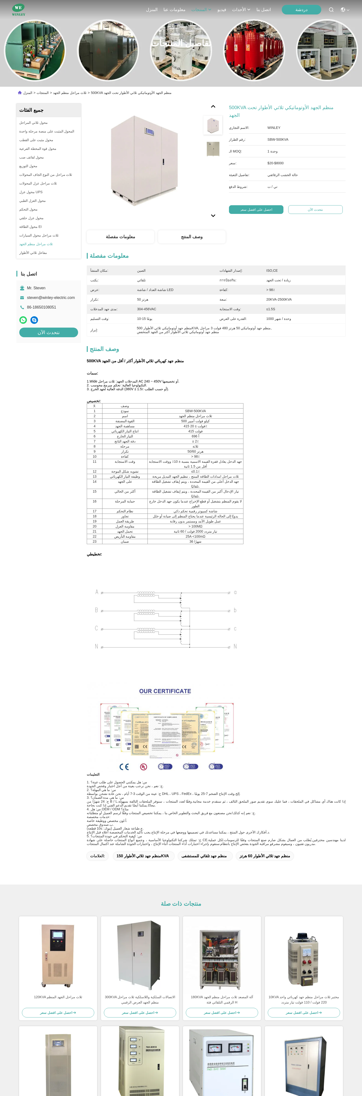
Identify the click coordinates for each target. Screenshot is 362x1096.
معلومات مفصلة (120, 236)
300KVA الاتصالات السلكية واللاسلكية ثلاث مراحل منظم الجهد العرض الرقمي (140, 999)
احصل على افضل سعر (257, 209)
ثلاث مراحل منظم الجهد (70, 93)
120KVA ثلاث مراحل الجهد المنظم (58, 997)
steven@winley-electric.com (51, 298)
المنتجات (201, 9)
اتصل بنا (263, 9)
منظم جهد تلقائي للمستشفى (204, 856)
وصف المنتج (192, 236)
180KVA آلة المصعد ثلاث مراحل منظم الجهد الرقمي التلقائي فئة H (222, 999)
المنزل (152, 9)
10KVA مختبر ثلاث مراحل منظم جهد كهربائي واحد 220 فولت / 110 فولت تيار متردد (303, 999)
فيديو (221, 9)
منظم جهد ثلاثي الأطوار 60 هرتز (265, 856)
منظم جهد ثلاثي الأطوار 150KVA (143, 856)
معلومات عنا (174, 9)
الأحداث (241, 9)
